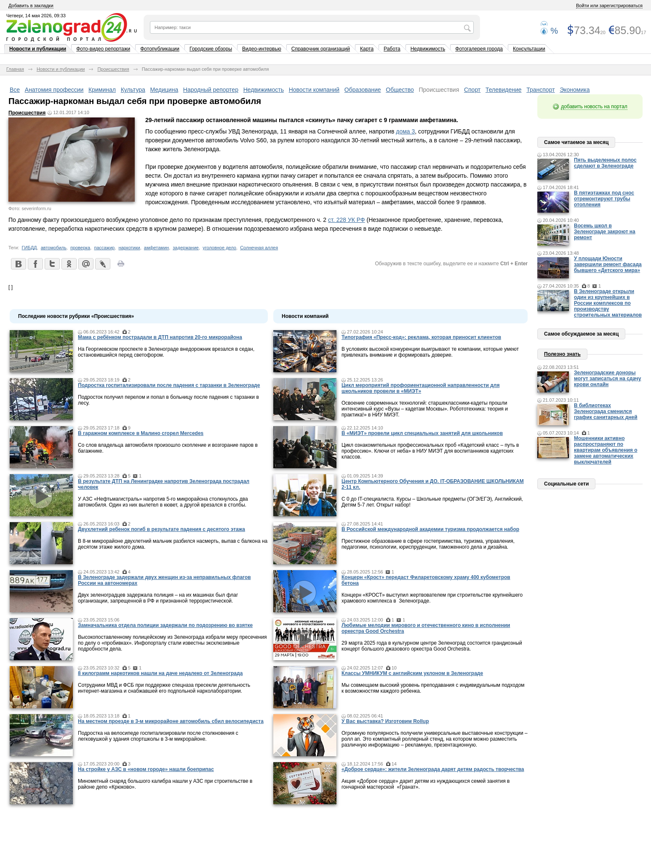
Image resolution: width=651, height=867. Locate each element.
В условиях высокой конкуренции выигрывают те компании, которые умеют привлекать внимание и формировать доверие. (430, 352)
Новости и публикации (37, 49)
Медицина (164, 89)
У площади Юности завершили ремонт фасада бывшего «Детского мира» (608, 264)
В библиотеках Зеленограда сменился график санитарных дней (606, 411)
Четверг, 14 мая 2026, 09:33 (36, 15)
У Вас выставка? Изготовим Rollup (385, 721)
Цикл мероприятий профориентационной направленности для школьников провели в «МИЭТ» (420, 388)
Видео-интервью (261, 49)
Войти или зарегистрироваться (609, 5)
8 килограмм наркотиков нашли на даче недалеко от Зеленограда (160, 673)
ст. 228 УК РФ (346, 219)
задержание (186, 247)
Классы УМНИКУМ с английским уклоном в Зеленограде (412, 673)
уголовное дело (219, 247)
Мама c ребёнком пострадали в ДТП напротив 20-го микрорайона (160, 337)
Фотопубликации (159, 49)
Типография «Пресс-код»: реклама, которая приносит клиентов (421, 337)
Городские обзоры (210, 49)
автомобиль (54, 247)
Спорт (472, 89)
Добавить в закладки (30, 5)
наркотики (129, 247)
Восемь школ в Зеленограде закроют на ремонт (604, 231)
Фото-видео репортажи (103, 49)
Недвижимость (428, 49)
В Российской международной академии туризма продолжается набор (430, 529)
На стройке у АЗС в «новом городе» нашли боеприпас (146, 769)
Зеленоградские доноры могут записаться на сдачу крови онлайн (607, 378)
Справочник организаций (320, 49)
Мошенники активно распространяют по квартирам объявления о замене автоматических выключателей (606, 450)
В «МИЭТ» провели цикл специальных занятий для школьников (422, 433)
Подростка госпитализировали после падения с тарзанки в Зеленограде (169, 385)
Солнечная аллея (259, 247)
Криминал (102, 89)
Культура (133, 89)
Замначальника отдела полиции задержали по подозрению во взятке (165, 625)
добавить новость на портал (594, 106)
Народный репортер (210, 89)
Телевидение (504, 89)
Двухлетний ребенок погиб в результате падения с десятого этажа (161, 529)
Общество (400, 89)
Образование (362, 89)
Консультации (529, 49)
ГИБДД (29, 247)
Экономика (575, 89)
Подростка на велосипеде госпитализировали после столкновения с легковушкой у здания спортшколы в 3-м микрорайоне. (158, 736)
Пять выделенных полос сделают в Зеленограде (605, 163)
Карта (367, 49)
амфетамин (156, 247)
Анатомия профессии (54, 89)
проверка (80, 247)
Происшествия (113, 69)
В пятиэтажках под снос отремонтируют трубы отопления (604, 199)
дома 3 (405, 131)
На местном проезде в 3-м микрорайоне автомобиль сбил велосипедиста (171, 721)
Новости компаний (314, 89)
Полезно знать (562, 354)
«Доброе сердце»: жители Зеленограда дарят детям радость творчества (433, 769)
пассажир (104, 247)
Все (15, 89)
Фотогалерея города (479, 49)
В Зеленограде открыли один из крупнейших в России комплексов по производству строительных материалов (608, 303)
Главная (15, 69)
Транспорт (540, 89)
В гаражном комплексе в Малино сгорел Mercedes (140, 433)
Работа (392, 49)
